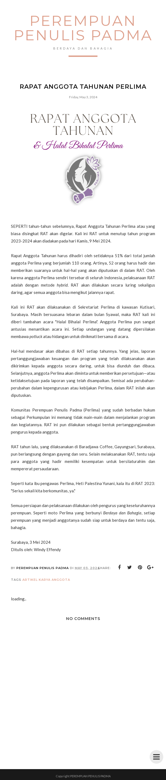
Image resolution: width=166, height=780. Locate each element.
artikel (30, 580)
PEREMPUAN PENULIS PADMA (83, 28)
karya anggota (54, 580)
